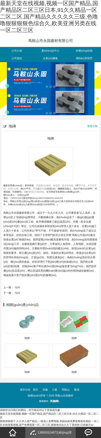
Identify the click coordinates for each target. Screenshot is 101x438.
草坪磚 (82, 185)
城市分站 (25, 389)
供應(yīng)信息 (84, 50)
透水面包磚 (67, 185)
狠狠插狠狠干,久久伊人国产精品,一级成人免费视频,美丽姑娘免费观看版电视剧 (45, 421)
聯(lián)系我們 (84, 58)
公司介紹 (17, 50)
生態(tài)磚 (13, 188)
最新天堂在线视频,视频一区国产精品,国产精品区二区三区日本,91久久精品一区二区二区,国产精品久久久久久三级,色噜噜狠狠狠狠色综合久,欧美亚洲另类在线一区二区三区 (49, 16)
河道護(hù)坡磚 (43, 185)
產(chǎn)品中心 (50, 50)
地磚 (17, 287)
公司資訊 (17, 58)
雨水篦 (43, 188)
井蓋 (35, 188)
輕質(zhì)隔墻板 (36, 192)
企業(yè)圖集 (50, 58)
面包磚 (56, 185)
